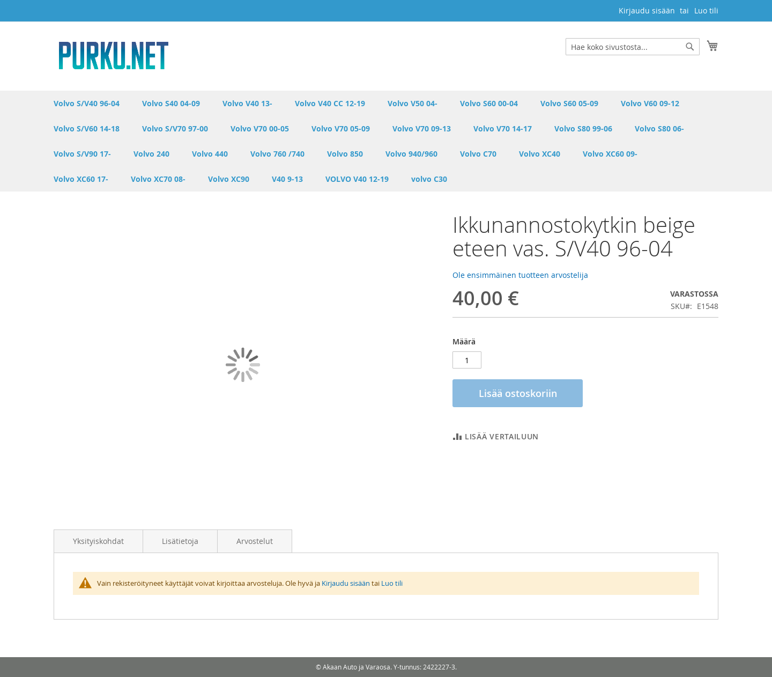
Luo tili (706, 10)
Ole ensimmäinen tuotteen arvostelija (520, 275)
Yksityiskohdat (98, 541)
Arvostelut (254, 541)
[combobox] (633, 46)
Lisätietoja (180, 541)
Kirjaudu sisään (647, 10)
